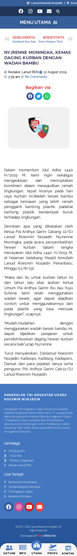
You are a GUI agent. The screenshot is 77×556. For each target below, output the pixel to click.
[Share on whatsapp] (47, 96)
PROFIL (52, 553)
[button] (38, 22)
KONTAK (68, 553)
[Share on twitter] (38, 96)
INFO (22, 553)
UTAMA (36, 553)
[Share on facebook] (30, 96)
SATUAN (9, 553)
